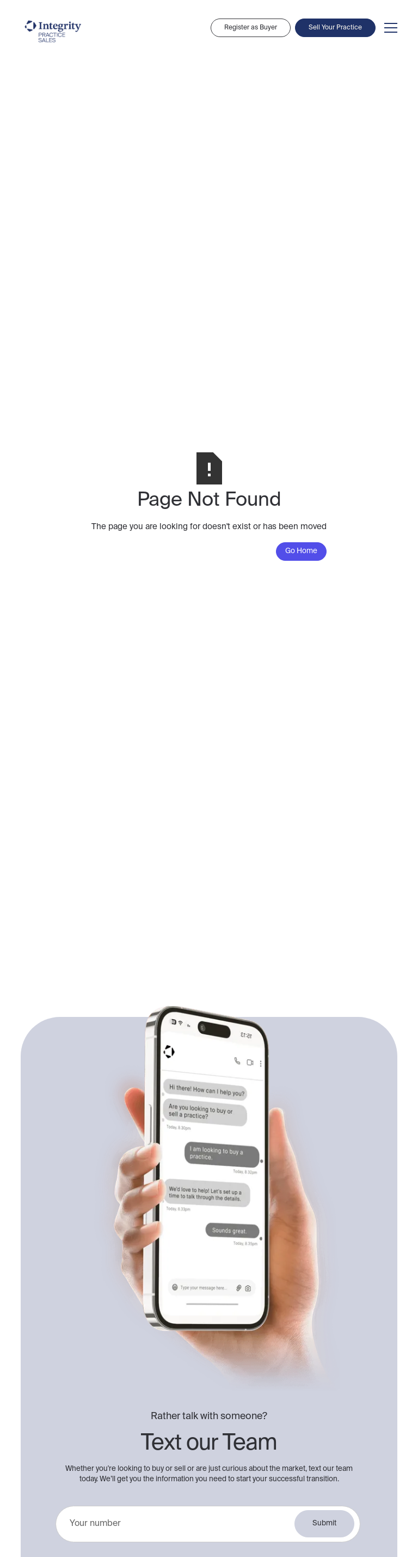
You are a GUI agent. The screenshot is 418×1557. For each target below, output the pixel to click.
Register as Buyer (250, 28)
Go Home (301, 551)
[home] (53, 31)
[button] (388, 28)
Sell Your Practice (335, 28)
